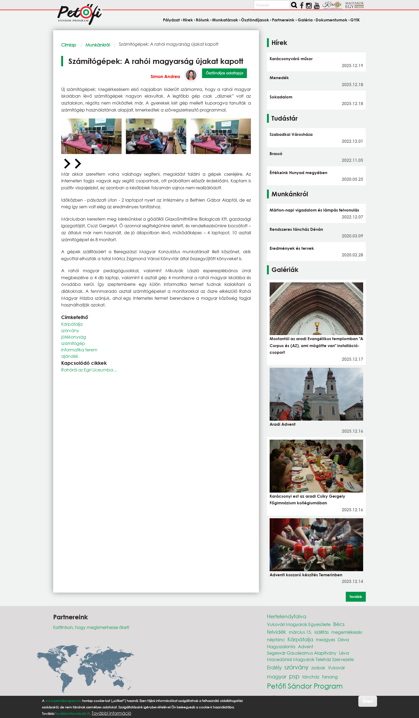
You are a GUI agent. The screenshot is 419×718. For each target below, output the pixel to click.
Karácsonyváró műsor (291, 58)
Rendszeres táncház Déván (296, 229)
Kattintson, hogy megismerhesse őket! (91, 627)
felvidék (276, 632)
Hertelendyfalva (286, 616)
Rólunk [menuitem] (202, 19)
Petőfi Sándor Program (305, 685)
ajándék (69, 356)
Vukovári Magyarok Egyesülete (299, 624)
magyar (276, 676)
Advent (305, 646)
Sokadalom (281, 96)
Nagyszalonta (281, 646)
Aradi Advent (283, 424)
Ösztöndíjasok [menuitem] (255, 19)
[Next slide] (77, 164)
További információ (111, 713)
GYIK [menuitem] (355, 19)
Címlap (68, 45)
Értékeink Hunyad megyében (298, 172)
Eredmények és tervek (292, 248)
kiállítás (322, 632)
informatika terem (79, 349)
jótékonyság (73, 337)
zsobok (318, 667)
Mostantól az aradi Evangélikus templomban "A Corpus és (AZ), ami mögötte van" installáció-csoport (316, 345)
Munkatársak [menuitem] (225, 19)
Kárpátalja (72, 324)
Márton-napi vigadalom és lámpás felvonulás (314, 210)
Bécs (338, 624)
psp (294, 676)
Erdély (274, 667)
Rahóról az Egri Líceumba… (89, 370)
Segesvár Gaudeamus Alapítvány (301, 653)
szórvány (70, 330)
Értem (368, 701)
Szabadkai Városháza (291, 134)
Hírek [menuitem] (188, 19)
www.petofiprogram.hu (63, 700)
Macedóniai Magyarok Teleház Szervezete (310, 659)
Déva (343, 639)
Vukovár (336, 667)
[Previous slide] (66, 164)
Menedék (279, 77)
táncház (310, 676)
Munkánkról (98, 45)
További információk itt (72, 713)
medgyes (325, 639)
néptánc (276, 639)
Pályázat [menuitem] (171, 19)
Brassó (276, 153)
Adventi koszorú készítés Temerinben (306, 574)
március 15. (300, 632)
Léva (344, 653)
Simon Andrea (165, 76)
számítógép (73, 343)
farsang (330, 676)
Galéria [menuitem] (305, 19)
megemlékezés (346, 632)
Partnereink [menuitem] (283, 19)
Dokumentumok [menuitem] (331, 19)
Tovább (356, 596)
